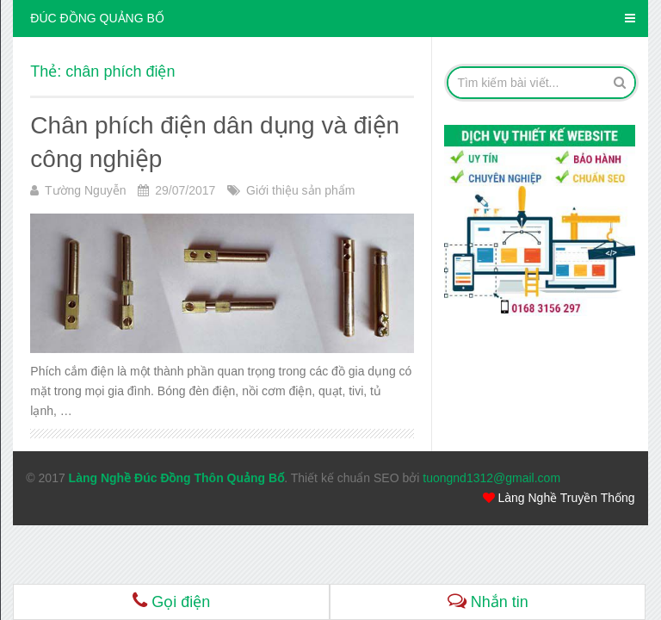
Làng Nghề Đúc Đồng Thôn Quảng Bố (177, 478)
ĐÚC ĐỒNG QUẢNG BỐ (97, 18)
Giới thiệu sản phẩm (300, 190)
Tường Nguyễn (85, 190)
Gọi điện (171, 601)
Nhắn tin (488, 601)
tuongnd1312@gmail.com (491, 478)
